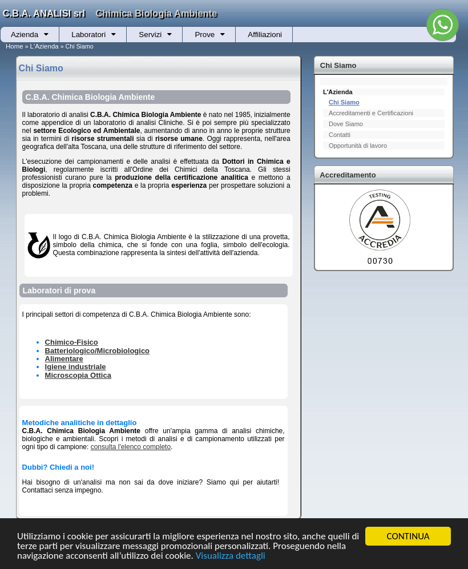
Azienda (24, 34)
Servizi (150, 34)
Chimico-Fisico (71, 342)
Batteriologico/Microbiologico (97, 350)
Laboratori (88, 34)
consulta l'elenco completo (131, 447)
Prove (205, 34)
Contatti (339, 134)
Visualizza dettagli (230, 556)
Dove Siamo (346, 123)
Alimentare (64, 358)
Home (14, 46)
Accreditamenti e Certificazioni (371, 113)
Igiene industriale (75, 366)
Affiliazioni (265, 34)
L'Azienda (44, 46)
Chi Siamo (344, 102)
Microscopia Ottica (78, 375)
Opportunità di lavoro (358, 145)
